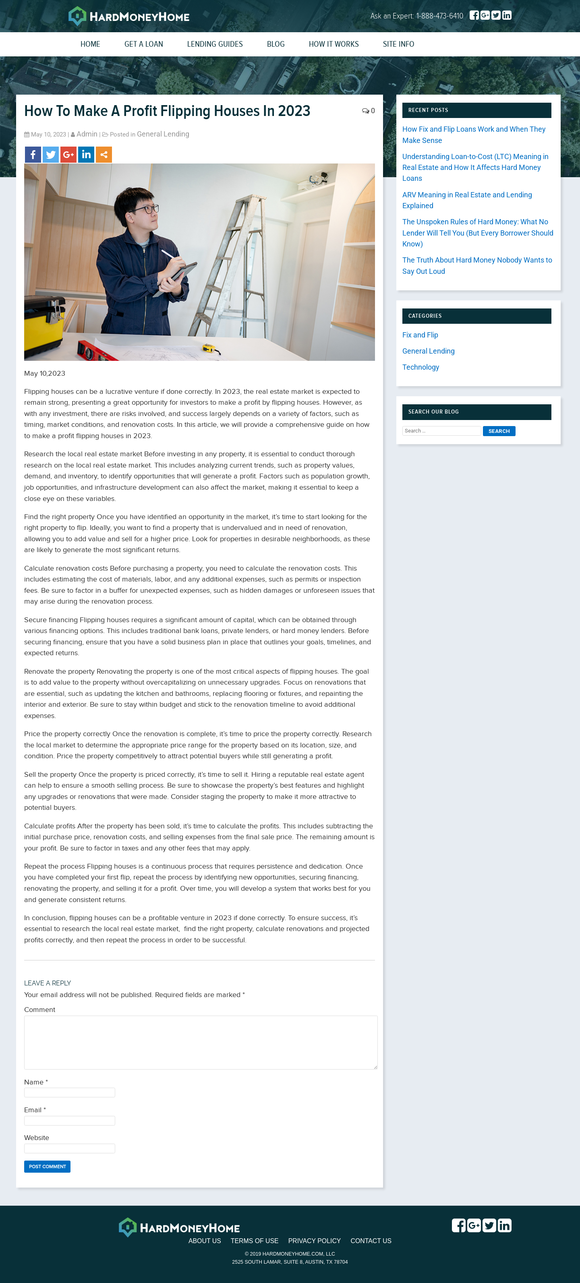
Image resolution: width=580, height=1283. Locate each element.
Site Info (398, 44)
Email (35, 1110)
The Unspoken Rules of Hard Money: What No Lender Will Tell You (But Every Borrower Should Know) (477, 233)
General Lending (163, 134)
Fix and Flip (420, 335)
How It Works (334, 44)
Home (90, 44)
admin (87, 134)
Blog (276, 44)
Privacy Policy (315, 1240)
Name (36, 1082)
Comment (39, 1010)
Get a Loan (143, 44)
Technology (420, 367)
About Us (203, 1240)
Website (36, 1138)
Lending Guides (215, 44)
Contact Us (372, 1240)
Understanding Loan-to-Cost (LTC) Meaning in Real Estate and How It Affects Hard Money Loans (475, 168)
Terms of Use (254, 1240)
